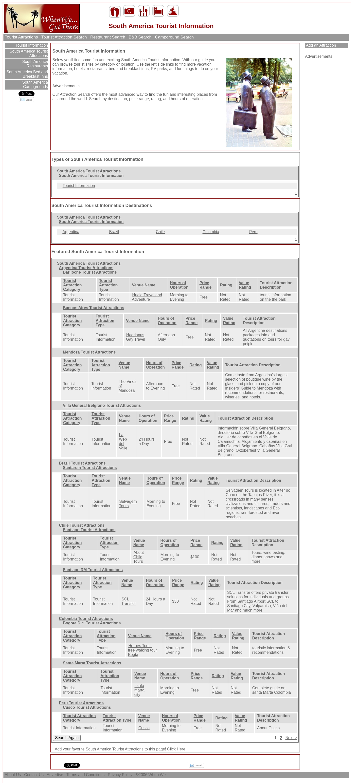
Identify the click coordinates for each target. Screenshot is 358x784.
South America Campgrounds (34, 84)
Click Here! (176, 749)
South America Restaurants (34, 63)
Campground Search (174, 37)
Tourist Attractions (21, 37)
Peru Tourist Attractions (81, 703)
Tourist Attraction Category (72, 285)
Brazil (114, 232)
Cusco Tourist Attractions (87, 707)
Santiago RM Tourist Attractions (93, 570)
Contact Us (34, 775)
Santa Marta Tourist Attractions (92, 663)
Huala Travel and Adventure (147, 297)
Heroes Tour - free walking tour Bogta (142, 650)
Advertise (55, 775)
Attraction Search (75, 94)
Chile (160, 232)
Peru (253, 232)
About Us (13, 775)
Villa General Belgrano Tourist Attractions (102, 405)
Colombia (210, 232)
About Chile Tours (138, 556)
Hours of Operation (179, 285)
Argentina (70, 232)
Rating (226, 285)
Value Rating (245, 285)
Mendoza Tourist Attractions (89, 352)
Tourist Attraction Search (64, 37)
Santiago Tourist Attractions (89, 530)
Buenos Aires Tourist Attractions (93, 308)
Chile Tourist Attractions (82, 525)
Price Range (205, 285)
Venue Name (143, 285)
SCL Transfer (128, 601)
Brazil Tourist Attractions (82, 463)
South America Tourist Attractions (28, 53)
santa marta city (139, 690)
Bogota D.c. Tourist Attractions (92, 623)
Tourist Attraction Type (108, 285)
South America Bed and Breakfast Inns (26, 74)
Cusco (143, 728)
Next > (291, 738)
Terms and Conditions (85, 775)
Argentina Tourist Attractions (86, 268)
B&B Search (140, 37)
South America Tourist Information (91, 175)
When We (157, 775)
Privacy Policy (120, 775)
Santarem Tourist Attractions (90, 468)
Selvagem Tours (128, 503)
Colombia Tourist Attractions (86, 618)
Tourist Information (31, 45)
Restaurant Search (107, 37)
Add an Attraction (320, 45)
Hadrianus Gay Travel (135, 337)
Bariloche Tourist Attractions (90, 272)
